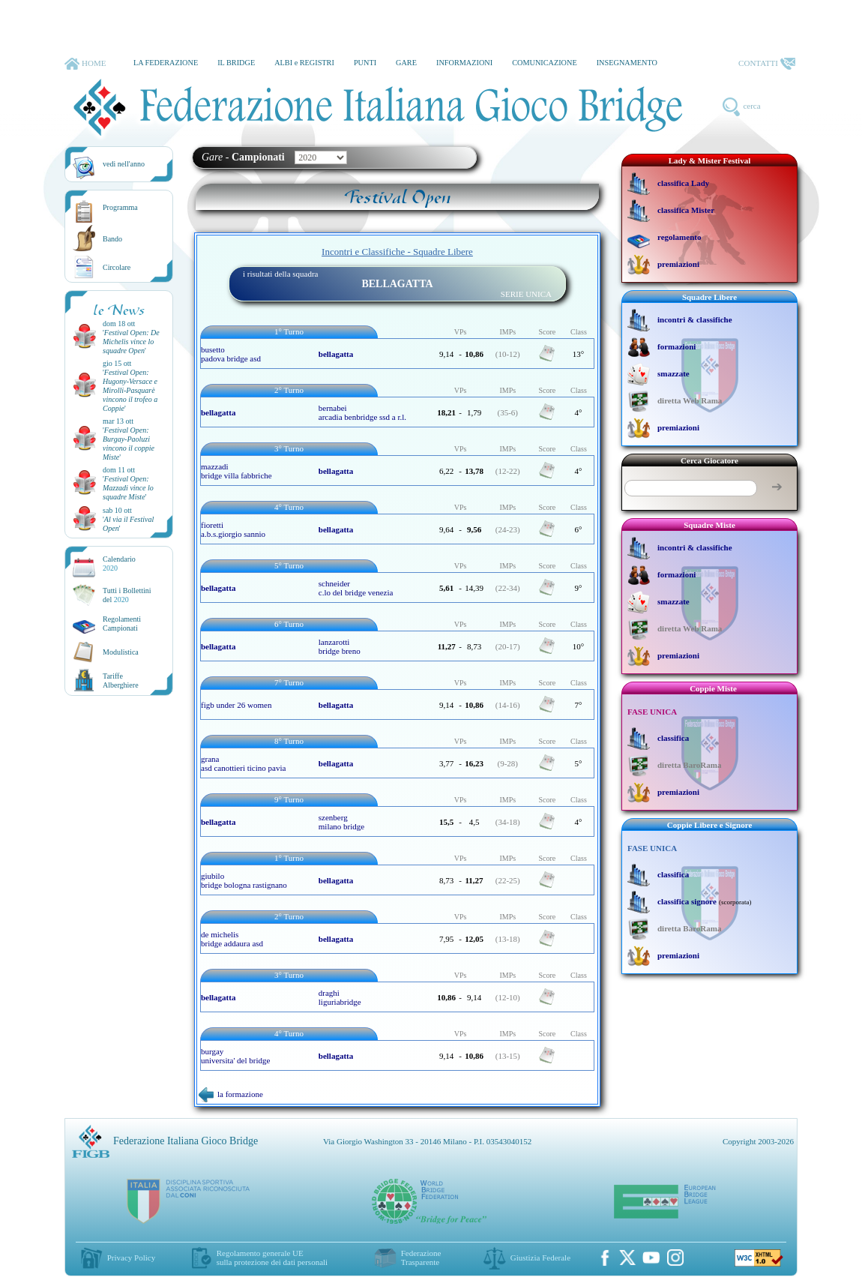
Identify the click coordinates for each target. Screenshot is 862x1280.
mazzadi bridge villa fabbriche (236, 471)
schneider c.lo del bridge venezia (356, 588)
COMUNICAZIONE (544, 62)
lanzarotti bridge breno (340, 646)
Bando (112, 239)
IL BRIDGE (236, 62)
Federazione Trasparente (421, 1258)
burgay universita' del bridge (235, 1056)
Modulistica (121, 652)
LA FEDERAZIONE (165, 62)
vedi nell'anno (124, 164)
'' (131, 341)
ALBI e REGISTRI (304, 62)
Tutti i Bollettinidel (127, 595)
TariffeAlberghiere (121, 680)
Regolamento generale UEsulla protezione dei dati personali (272, 1258)
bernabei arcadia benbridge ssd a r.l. (362, 412)
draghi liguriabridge (340, 997)
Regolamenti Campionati (122, 623)
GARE (406, 62)
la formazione (231, 1094)
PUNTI (365, 62)
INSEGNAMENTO (627, 62)
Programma (120, 207)
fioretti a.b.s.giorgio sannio (233, 529)
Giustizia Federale (540, 1257)
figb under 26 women (236, 704)
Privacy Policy (131, 1257)
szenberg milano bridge (341, 822)
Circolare (116, 267)
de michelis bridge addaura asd (232, 939)
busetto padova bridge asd (231, 354)
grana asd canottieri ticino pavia (243, 763)
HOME (85, 63)
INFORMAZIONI (464, 62)
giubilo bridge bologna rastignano (244, 880)
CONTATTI (766, 63)
